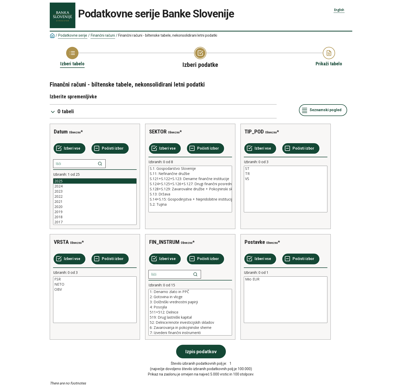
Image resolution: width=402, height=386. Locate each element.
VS (285, 178)
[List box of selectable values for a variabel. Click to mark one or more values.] (95, 201)
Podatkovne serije (72, 35)
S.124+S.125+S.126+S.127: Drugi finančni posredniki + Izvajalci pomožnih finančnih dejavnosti (190, 183)
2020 (94, 206)
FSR (94, 279)
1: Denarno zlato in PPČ (190, 291)
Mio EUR (285, 279)
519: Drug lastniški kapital (190, 317)
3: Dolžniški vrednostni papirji (190, 302)
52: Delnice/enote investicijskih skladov (190, 322)
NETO (94, 284)
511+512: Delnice (190, 312)
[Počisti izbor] (110, 148)
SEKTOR (158, 132)
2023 (94, 191)
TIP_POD (254, 132)
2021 (94, 201)
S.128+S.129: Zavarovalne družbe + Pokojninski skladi (190, 189)
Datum (61, 132)
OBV (94, 289)
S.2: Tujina (190, 204)
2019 (94, 211)
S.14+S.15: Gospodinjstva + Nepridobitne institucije (190, 199)
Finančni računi (103, 35)
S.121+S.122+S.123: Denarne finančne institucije (190, 178)
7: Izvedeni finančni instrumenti (190, 332)
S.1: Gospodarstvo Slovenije (190, 168)
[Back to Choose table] (72, 56)
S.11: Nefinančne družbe (190, 173)
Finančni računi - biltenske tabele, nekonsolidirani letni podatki (167, 35)
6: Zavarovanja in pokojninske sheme (190, 327)
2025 (94, 181)
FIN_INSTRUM (164, 242)
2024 (94, 186)
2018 (94, 217)
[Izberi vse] (69, 148)
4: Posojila (190, 307)
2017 (94, 222)
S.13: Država (190, 194)
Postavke (255, 242)
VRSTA (61, 242)
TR (285, 173)
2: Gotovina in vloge (190, 296)
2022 (94, 196)
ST (285, 168)
